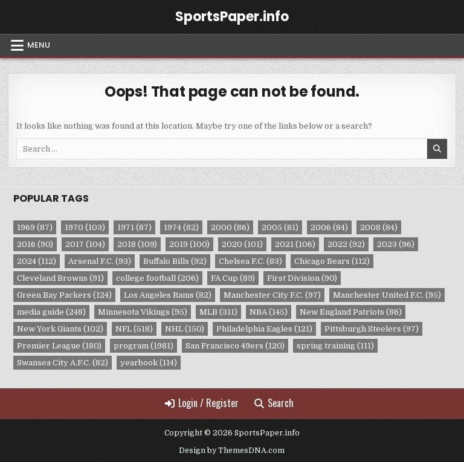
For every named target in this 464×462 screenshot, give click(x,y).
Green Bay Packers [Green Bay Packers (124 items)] (64, 295)
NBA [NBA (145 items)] (269, 311)
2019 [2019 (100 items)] (189, 244)
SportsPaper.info (232, 16)
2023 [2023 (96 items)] (395, 244)
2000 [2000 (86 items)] (230, 227)
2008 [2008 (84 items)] (379, 227)
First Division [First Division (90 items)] (302, 278)
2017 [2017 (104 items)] (85, 244)
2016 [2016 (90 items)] (35, 244)
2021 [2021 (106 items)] (295, 244)
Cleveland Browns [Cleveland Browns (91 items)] (60, 278)
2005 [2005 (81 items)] (280, 227)
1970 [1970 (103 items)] (85, 227)
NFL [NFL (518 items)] (134, 328)
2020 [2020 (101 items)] (242, 244)
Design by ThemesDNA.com (232, 450)
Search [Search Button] (274, 403)
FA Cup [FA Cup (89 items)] (233, 278)
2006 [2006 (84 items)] (329, 227)
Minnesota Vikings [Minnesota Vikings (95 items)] (142, 311)
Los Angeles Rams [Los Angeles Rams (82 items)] (167, 295)
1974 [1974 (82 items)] (181, 227)
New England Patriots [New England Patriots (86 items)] (351, 311)
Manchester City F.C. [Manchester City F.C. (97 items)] (272, 295)
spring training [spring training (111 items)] (335, 345)
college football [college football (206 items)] (157, 278)
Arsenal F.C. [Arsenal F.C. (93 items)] (99, 261)
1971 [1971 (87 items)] (134, 227)
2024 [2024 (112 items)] (36, 261)
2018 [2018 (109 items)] (137, 244)
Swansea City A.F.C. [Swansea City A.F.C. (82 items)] (62, 362)
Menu (38, 45)
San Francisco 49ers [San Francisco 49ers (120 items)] (235, 345)
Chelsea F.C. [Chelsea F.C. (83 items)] (250, 261)
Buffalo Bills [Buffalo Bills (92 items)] (175, 261)
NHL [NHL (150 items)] (184, 328)
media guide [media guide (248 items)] (51, 311)
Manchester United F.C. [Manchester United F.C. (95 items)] (387, 295)
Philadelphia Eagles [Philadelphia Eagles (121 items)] (264, 328)
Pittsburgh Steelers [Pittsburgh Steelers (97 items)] (371, 328)
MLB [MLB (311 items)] (218, 311)
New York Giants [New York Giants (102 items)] (60, 328)
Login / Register (202, 403)
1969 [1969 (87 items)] (35, 227)
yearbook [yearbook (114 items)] (148, 362)
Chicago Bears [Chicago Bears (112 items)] (332, 261)
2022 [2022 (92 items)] (346, 244)
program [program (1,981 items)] (143, 345)
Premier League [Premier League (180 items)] (59, 345)
